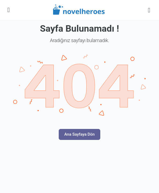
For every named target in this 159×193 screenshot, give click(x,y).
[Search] (149, 10)
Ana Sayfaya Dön (79, 134)
